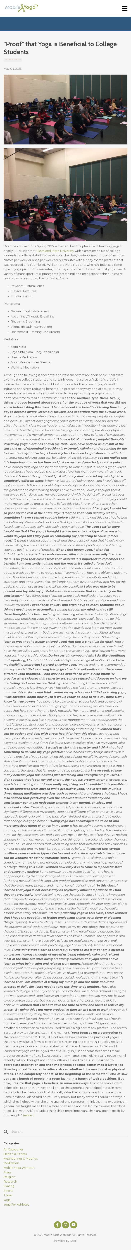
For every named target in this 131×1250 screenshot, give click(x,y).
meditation (11, 1163)
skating (9, 1186)
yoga (7, 1200)
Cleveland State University (55, 251)
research (10, 1181)
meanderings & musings (21, 1158)
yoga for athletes (16, 1204)
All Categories (13, 1149)
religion (9, 1177)
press (7, 1172)
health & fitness (13, 60)
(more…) (29, 1115)
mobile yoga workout (19, 1168)
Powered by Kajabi (65, 1240)
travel (8, 1195)
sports (8, 1191)
